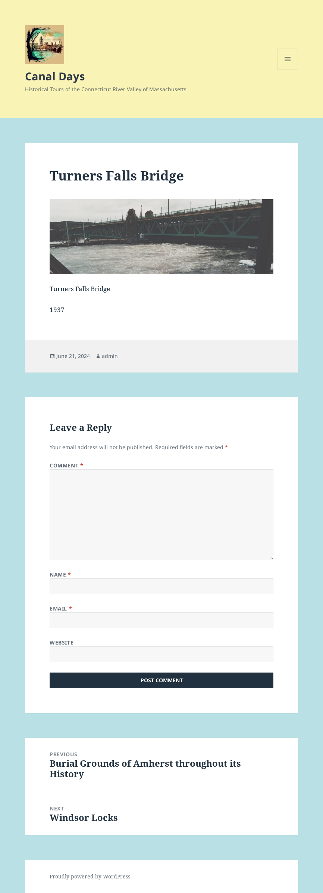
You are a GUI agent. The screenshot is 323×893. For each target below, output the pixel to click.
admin (110, 355)
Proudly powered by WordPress (90, 876)
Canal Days (55, 76)
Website (61, 642)
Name (60, 574)
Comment (66, 465)
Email (61, 608)
